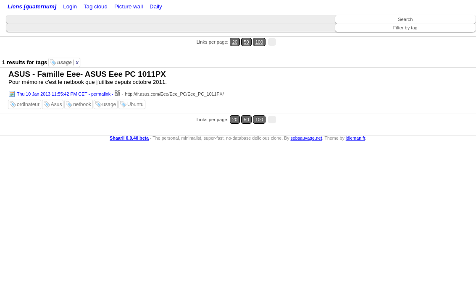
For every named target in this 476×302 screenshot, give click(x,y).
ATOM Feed (138, 7)
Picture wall (196, 7)
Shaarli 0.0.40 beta (129, 112)
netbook (82, 89)
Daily (219, 7)
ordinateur (28, 89)
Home (64, 7)
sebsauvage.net (306, 112)
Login (81, 7)
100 (454, 37)
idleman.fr (355, 112)
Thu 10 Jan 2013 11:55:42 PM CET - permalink (63, 78)
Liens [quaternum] (29, 7)
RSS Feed (103, 7)
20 (437, 37)
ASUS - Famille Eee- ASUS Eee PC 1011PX (87, 59)
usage (68, 47)
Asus (56, 89)
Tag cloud (167, 7)
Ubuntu (135, 89)
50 (445, 37)
